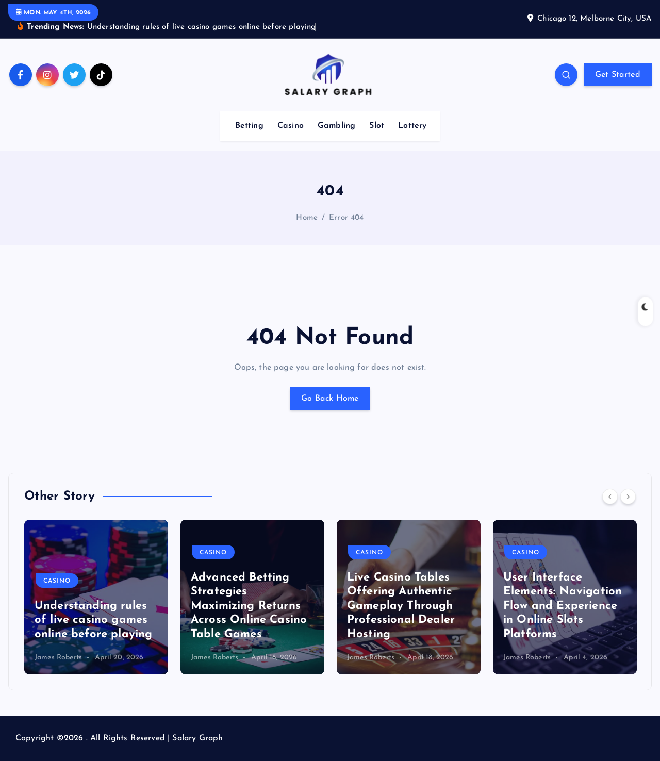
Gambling (336, 126)
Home (307, 218)
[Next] (628, 496)
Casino (290, 126)
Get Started (617, 75)
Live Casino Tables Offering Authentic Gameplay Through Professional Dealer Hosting (401, 606)
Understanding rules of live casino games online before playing (93, 620)
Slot (376, 126)
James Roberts (58, 657)
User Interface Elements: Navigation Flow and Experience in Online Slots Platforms (562, 606)
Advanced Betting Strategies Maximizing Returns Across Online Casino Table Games (249, 606)
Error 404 (346, 218)
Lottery (412, 126)
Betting (249, 126)
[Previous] (610, 496)
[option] (96, 597)
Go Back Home (330, 398)
